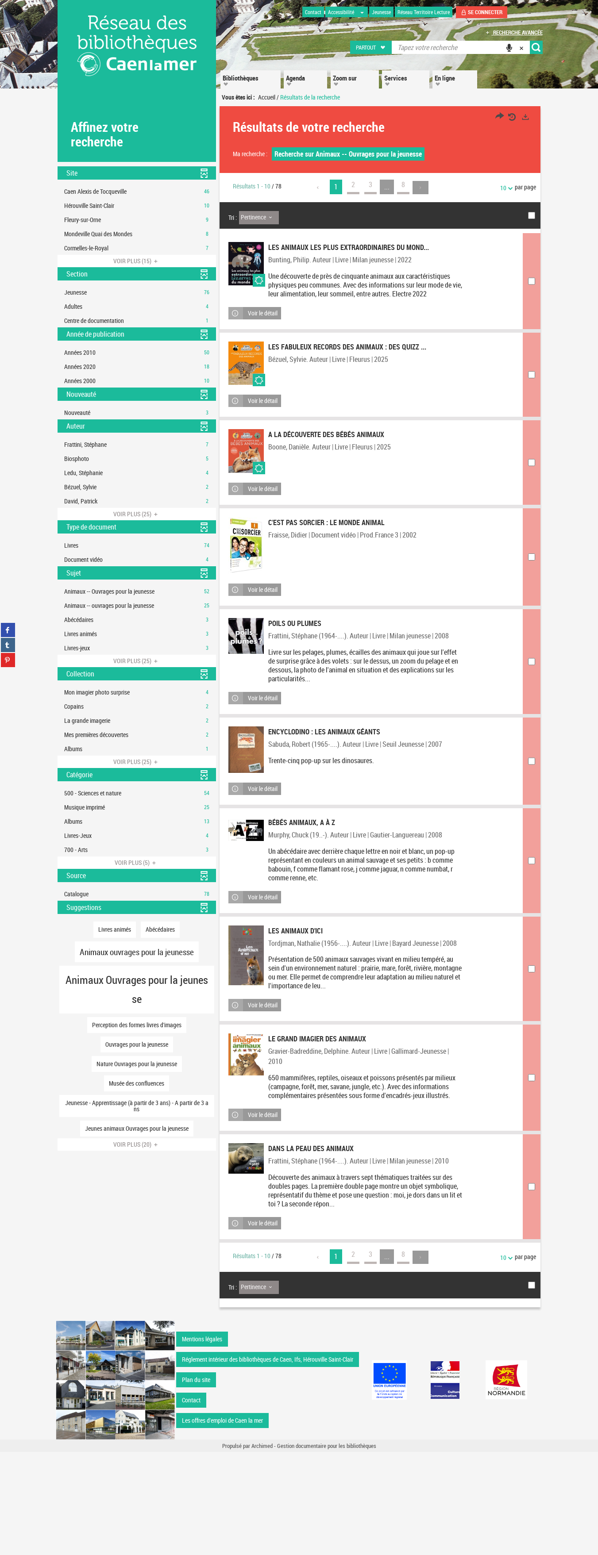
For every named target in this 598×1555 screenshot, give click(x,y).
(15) (136, 261)
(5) (136, 862)
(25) (136, 514)
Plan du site (196, 1482)
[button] (371, 47)
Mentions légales (202, 1442)
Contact (191, 1503)
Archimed (262, 1549)
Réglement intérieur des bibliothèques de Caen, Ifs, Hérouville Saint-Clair (267, 1462)
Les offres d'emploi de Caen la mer (222, 1523)
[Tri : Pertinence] (259, 217)
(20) (136, 1144)
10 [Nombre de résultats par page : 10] (504, 188)
